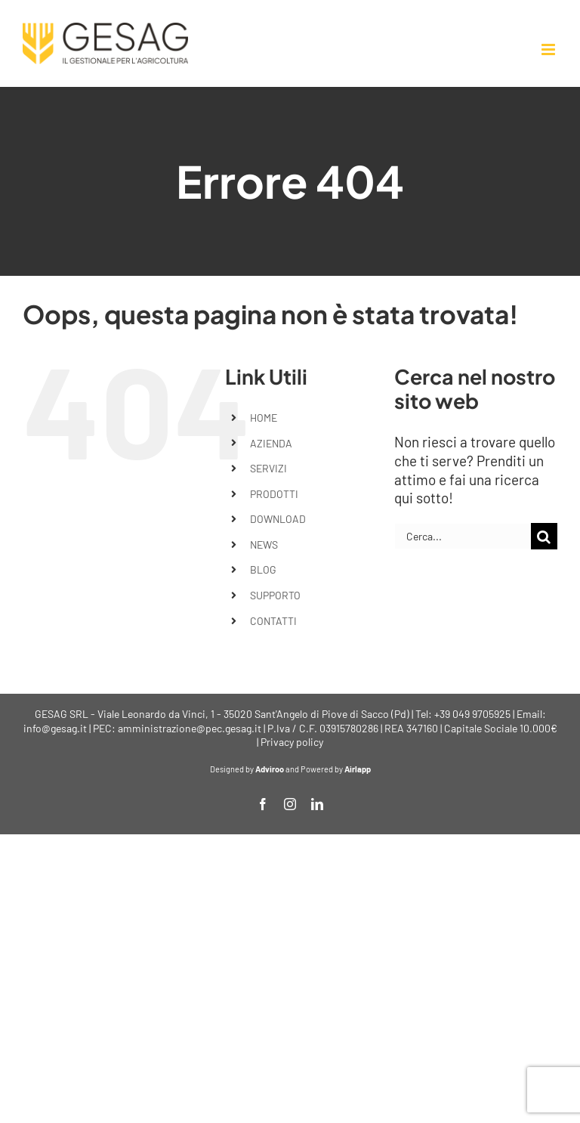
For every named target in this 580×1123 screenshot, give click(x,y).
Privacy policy (292, 741)
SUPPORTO (275, 595)
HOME (263, 417)
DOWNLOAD (278, 518)
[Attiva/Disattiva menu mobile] (549, 49)
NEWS (264, 544)
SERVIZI (268, 468)
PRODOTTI (274, 493)
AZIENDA (271, 443)
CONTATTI (273, 620)
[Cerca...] (462, 536)
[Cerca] (544, 536)
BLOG (263, 569)
